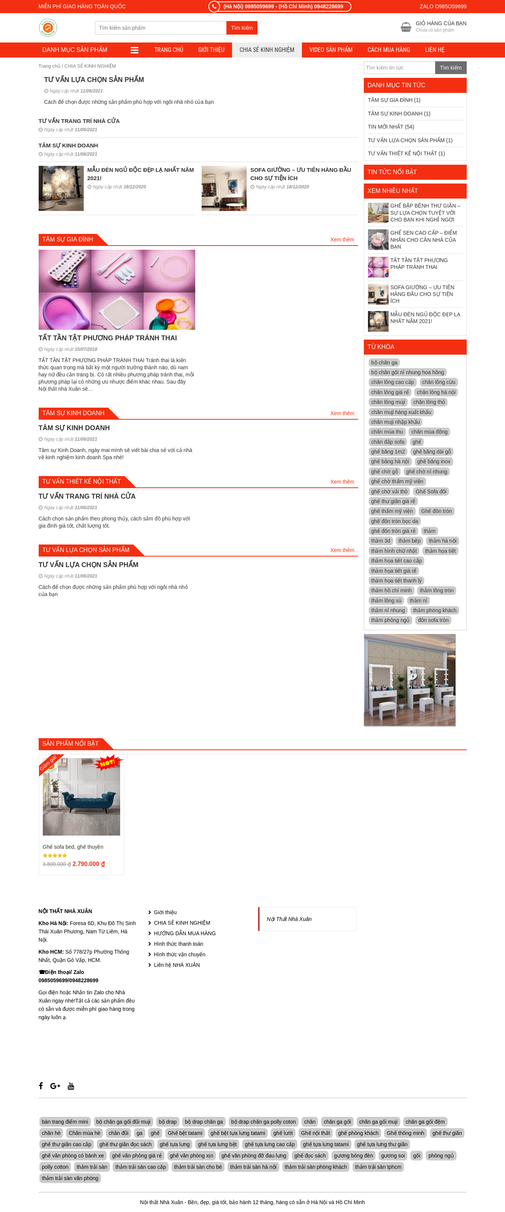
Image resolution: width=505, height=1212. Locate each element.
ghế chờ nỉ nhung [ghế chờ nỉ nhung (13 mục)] (427, 472)
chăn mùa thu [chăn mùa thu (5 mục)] (387, 432)
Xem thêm (342, 240)
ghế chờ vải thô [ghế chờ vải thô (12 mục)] (389, 492)
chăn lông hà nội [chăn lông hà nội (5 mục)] (436, 393)
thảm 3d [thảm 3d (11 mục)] (380, 541)
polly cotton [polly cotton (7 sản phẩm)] (55, 1168)
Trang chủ (49, 67)
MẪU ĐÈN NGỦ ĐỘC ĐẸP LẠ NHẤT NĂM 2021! (414, 321)
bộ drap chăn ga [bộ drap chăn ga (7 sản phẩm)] (204, 1122)
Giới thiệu (211, 50)
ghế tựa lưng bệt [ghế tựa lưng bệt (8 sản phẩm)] (217, 1145)
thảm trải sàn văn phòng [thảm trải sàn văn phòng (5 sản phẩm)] (70, 1179)
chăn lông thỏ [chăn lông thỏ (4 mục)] (429, 403)
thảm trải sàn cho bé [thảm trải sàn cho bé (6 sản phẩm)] (198, 1168)
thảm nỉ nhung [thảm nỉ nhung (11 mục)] (388, 611)
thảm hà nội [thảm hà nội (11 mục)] (443, 541)
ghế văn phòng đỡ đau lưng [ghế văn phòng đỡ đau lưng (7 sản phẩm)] (254, 1156)
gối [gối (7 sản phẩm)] (416, 1156)
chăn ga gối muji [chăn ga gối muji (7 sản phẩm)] (378, 1122)
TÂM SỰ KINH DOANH (68, 146)
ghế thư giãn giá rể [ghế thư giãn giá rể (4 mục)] (393, 502)
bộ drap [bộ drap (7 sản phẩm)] (168, 1122)
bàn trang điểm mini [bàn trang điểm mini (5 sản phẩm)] (65, 1122)
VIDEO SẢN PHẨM (331, 50)
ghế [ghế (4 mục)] (417, 442)
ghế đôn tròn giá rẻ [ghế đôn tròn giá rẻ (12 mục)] (393, 532)
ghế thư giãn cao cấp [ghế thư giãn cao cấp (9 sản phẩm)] (67, 1145)
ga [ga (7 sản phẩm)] (140, 1134)
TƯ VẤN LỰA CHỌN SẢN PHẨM (94, 80)
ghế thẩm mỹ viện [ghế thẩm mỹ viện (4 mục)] (392, 512)
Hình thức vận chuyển (179, 955)
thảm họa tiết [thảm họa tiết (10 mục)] (440, 551)
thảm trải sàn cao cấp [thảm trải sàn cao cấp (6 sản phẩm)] (140, 1168)
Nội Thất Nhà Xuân (289, 920)
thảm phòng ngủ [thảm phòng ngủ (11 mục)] (390, 621)
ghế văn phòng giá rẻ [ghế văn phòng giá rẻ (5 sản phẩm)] (137, 1156)
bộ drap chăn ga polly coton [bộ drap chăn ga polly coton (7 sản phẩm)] (263, 1122)
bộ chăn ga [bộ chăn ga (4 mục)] (384, 363)
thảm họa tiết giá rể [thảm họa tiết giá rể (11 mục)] (394, 571)
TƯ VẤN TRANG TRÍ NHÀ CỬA (79, 121)
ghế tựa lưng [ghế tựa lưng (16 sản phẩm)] (175, 1145)
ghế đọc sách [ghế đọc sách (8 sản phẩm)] (310, 1156)
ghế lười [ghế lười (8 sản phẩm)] (283, 1134)
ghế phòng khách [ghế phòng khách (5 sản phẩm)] (358, 1134)
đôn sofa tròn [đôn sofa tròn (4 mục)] (433, 621)
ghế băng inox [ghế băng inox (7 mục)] (434, 462)
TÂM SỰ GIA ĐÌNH (390, 101)
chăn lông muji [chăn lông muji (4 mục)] (388, 403)
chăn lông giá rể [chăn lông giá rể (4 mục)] (390, 393)
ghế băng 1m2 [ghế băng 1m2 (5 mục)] (388, 452)
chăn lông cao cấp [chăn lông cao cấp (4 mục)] (392, 383)
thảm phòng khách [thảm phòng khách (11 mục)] (434, 611)
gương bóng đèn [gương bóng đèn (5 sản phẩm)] (353, 1156)
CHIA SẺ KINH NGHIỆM (267, 50)
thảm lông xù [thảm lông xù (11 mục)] (386, 601)
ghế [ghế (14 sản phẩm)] (155, 1134)
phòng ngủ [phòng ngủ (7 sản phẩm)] (441, 1156)
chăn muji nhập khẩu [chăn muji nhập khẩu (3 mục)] (395, 423)
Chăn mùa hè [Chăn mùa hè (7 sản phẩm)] (84, 1134)
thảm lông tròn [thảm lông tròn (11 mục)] (437, 591)
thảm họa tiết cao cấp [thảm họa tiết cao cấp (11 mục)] (396, 561)
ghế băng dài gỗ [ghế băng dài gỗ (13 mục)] (432, 452)
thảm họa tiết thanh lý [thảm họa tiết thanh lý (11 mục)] (396, 581)
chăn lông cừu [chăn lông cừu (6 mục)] (438, 383)
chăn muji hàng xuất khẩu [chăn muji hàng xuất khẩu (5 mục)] (401, 413)
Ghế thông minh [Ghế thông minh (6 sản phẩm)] (405, 1134)
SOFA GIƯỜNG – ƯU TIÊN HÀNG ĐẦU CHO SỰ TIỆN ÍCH (411, 294)
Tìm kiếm (242, 28)
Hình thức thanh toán (178, 945)
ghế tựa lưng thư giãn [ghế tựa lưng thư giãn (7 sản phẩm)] (382, 1145)
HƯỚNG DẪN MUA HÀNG (185, 934)
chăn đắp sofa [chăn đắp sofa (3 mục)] (387, 442)
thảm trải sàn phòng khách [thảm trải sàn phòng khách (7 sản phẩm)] (316, 1168)
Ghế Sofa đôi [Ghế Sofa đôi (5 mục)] (431, 492)
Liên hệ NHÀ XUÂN (177, 966)
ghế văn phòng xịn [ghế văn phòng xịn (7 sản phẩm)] (192, 1156)
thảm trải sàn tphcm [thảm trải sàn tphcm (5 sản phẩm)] (378, 1168)
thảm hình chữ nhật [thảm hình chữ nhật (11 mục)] (394, 551)
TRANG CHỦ (168, 50)
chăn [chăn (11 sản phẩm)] (309, 1122)
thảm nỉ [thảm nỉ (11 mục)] (418, 601)
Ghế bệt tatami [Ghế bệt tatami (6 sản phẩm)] (185, 1134)
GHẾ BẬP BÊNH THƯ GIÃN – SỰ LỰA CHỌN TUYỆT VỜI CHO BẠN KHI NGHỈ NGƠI (414, 213)
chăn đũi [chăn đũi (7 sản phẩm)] (118, 1134)
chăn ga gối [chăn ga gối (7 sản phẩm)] (337, 1122)
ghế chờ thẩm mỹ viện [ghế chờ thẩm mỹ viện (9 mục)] (397, 482)
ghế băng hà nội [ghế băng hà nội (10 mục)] (390, 462)
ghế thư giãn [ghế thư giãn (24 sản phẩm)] (447, 1134)
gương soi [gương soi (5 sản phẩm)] (393, 1156)
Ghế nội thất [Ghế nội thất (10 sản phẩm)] (315, 1134)
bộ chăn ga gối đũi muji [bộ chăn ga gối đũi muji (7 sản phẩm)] (123, 1122)
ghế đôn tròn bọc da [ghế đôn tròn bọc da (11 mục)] (394, 522)
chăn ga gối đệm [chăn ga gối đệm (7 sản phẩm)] (425, 1122)
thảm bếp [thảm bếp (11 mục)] (409, 541)
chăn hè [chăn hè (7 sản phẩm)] (51, 1134)
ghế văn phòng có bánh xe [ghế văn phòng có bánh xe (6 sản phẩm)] (73, 1156)
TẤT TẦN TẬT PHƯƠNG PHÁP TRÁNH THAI (108, 338)
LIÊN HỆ (435, 50)
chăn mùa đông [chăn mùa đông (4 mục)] (429, 432)
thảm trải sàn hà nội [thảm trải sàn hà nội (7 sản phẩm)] (253, 1168)
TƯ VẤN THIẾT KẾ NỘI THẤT (402, 154)
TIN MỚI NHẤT (386, 127)
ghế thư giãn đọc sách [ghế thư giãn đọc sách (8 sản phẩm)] (125, 1145)
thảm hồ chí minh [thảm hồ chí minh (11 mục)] (391, 591)
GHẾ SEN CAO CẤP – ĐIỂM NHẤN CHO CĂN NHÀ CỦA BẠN (412, 240)
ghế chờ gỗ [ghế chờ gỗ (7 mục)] (384, 472)
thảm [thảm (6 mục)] (430, 532)
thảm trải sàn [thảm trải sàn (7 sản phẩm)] (92, 1168)
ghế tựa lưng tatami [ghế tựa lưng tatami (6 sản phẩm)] (326, 1145)
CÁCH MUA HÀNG (389, 50)
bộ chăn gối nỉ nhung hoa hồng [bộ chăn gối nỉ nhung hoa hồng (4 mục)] (407, 373)
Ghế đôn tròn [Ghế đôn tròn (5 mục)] (436, 512)
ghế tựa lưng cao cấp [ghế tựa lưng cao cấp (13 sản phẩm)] (270, 1145)
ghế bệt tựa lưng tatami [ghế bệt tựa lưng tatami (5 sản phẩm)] (238, 1134)
